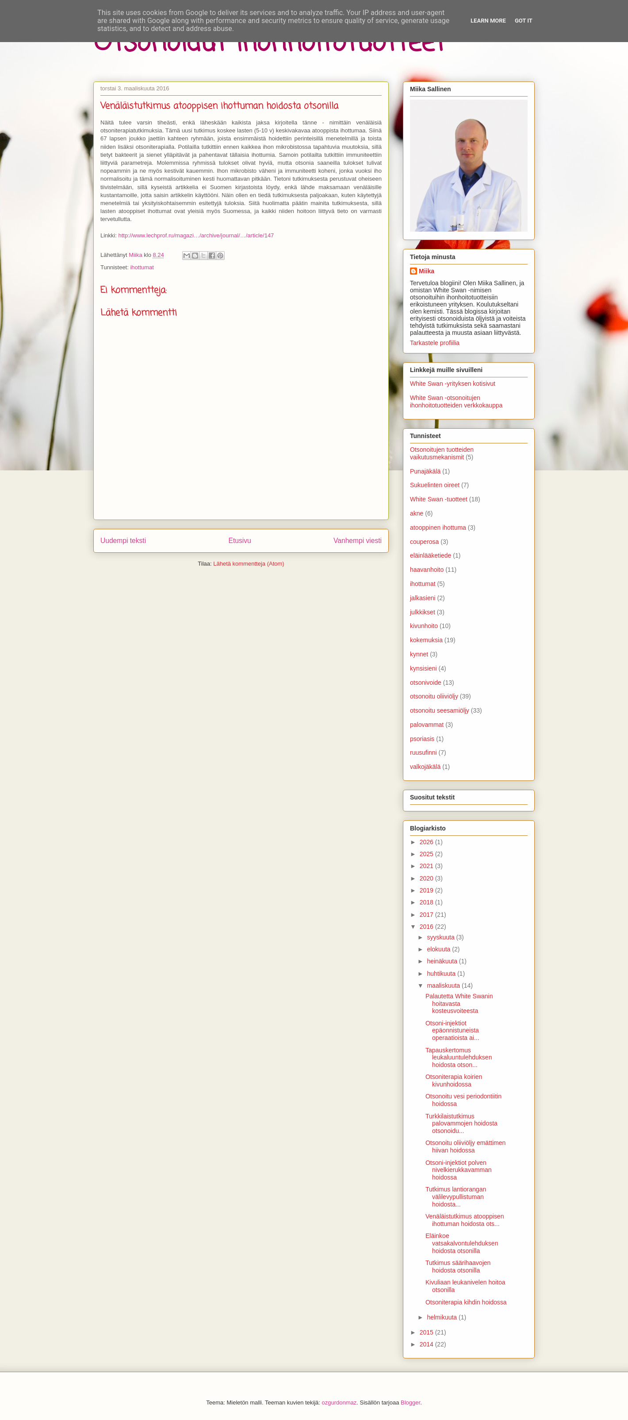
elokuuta (439, 949)
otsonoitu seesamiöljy (439, 710)
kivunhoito (424, 625)
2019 (427, 890)
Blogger (410, 1402)
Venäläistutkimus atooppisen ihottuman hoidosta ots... (464, 1220)
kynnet (419, 654)
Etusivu (240, 540)
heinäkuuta (443, 961)
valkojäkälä (425, 766)
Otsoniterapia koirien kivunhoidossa (453, 1080)
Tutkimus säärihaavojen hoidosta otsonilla (457, 1266)
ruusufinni (423, 752)
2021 (427, 865)
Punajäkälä (425, 471)
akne (416, 513)
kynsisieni (423, 668)
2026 (427, 842)
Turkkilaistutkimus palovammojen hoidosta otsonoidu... (461, 1124)
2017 (427, 914)
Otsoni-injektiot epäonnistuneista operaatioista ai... (452, 1031)
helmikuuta (443, 1317)
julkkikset (422, 612)
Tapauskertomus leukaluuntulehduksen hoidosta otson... (458, 1058)
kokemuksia (426, 640)
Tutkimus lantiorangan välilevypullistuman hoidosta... (455, 1197)
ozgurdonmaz (339, 1402)
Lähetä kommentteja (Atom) (248, 563)
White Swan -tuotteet (438, 499)
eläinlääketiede (430, 555)
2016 (427, 926)
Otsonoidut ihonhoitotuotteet (269, 43)
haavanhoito (427, 569)
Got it (523, 20)
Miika (426, 271)
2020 (427, 878)
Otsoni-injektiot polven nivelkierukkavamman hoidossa (458, 1170)
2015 (427, 1332)
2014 (427, 1344)
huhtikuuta (442, 973)
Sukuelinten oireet (435, 485)
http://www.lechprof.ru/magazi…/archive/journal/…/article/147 (196, 235)
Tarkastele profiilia (435, 342)
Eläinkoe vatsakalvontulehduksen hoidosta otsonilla (461, 1243)
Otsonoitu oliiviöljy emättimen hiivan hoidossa (465, 1146)
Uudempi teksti (123, 540)
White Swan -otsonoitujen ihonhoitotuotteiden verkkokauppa (456, 401)
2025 (427, 853)
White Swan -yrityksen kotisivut (452, 383)
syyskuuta (441, 937)
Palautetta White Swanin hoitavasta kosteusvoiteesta (459, 1004)
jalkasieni (423, 597)
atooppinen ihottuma (438, 527)
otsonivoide (425, 682)
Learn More (488, 20)
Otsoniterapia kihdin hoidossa (466, 1302)
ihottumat (141, 267)
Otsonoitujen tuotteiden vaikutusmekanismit (442, 453)
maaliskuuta (444, 985)
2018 (427, 902)
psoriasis (422, 738)
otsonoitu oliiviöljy (434, 696)
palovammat (427, 724)
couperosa (424, 541)
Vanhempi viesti (357, 540)
